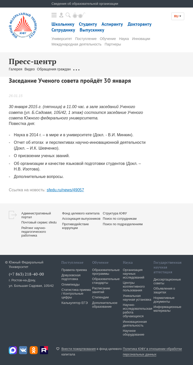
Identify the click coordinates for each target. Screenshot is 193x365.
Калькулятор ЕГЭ (74, 303)
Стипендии (100, 297)
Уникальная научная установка (137, 297)
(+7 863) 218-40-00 (26, 274)
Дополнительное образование (105, 304)
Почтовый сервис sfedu (39, 222)
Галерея (15, 69)
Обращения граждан (54, 69)
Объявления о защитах (164, 290)
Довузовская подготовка (70, 277)
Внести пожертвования (78, 349)
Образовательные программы (106, 272)
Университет (62, 39)
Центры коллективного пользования (134, 286)
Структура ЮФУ (115, 213)
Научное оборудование (133, 332)
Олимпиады (70, 284)
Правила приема (74, 270)
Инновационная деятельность (135, 323)
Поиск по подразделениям (123, 224)
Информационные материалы (167, 308)
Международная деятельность (77, 44)
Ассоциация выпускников (81, 218)
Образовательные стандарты (106, 281)
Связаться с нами (87, 69)
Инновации (141, 39)
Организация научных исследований (133, 273)
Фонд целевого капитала (81, 213)
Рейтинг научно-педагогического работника (33, 231)
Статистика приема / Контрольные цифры (76, 293)
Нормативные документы (164, 299)
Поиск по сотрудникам (119, 218)
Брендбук (112, 69)
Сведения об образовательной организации (85, 4)
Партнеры (113, 44)
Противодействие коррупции (75, 226)
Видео (29, 69)
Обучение (108, 39)
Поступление (85, 39)
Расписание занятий (101, 290)
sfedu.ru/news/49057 (65, 190)
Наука (124, 39)
